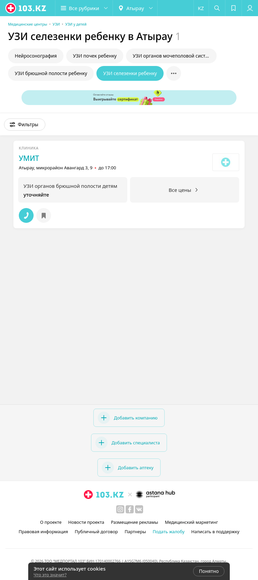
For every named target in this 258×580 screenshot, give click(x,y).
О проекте (50, 522)
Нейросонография (36, 56)
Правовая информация (43, 531)
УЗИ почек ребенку (95, 56)
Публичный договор (96, 531)
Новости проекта (86, 522)
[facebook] (130, 509)
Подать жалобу (169, 531)
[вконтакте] (139, 509)
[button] (84, 8)
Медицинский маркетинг (191, 522)
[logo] (26, 8)
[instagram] (120, 509)
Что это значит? (50, 575)
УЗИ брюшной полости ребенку (51, 73)
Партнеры (135, 531)
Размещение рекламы (134, 522)
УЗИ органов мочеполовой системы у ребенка (175, 56)
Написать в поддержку (215, 531)
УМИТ (29, 158)
